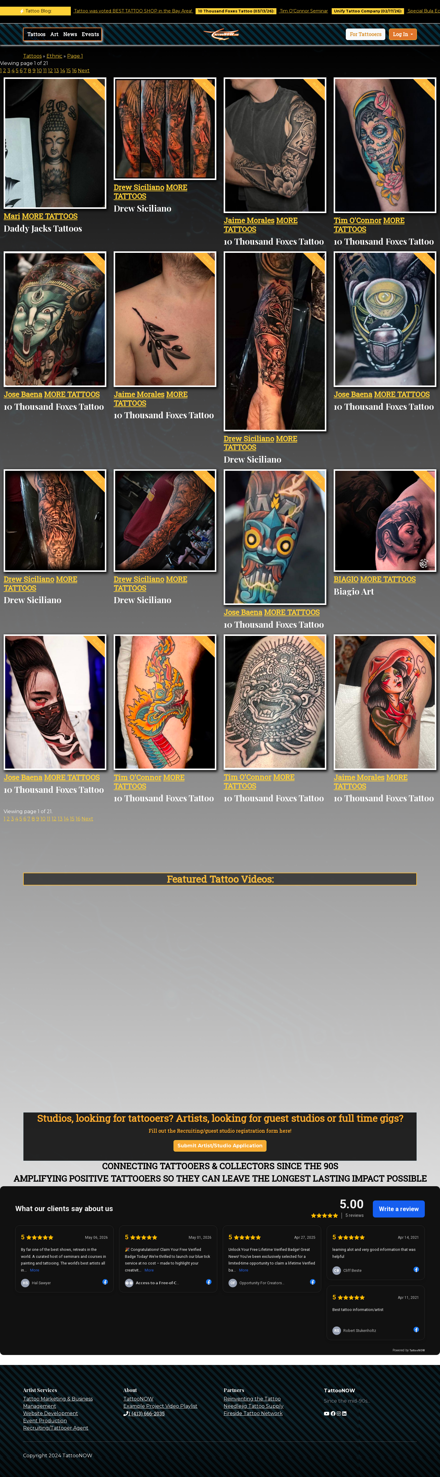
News (70, 34)
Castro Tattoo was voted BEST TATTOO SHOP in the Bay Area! (144, 11)
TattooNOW (138, 1399)
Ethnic (54, 56)
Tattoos (36, 34)
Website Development (50, 1413)
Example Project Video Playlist (160, 1406)
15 (68, 70)
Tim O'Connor (357, 220)
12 (50, 70)
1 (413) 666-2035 (144, 1413)
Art (54, 34)
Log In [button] (401, 34)
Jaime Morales (249, 220)
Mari (12, 216)
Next (84, 70)
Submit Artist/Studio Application (220, 1146)
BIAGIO (346, 579)
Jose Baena (23, 394)
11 (45, 70)
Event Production (45, 1421)
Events (90, 34)
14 (62, 70)
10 (39, 70)
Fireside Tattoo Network (253, 1413)
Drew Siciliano (139, 187)
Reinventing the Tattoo (252, 1399)
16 (74, 70)
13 (56, 70)
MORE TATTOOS (49, 216)
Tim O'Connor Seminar (321, 11)
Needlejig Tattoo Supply (254, 1406)
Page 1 (75, 56)
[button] (365, 34)
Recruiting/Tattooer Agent (55, 1428)
